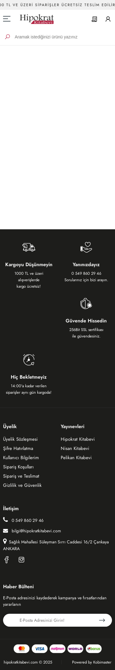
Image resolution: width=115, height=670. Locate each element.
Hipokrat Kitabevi (78, 439)
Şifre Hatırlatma (18, 448)
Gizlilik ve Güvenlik (22, 485)
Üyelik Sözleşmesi (20, 439)
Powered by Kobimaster (91, 662)
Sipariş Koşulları (18, 466)
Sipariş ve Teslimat (21, 476)
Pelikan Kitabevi (76, 457)
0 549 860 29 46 (23, 520)
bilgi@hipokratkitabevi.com (32, 531)
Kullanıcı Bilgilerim (21, 457)
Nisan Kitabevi (75, 448)
